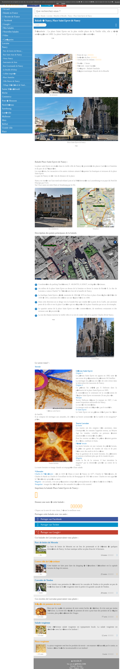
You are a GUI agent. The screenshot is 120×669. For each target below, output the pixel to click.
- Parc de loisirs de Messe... (12, 51)
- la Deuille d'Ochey (9, 70)
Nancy (5, 47)
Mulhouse (6, 116)
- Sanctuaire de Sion (9, 62)
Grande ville (7, 128)
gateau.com (80, 662)
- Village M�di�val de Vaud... (14, 85)
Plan (82, 667)
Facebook (7, 20)
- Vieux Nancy (7, 58)
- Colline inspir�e (9, 74)
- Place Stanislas (8, 77)
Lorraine (5, 43)
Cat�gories (7, 39)
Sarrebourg (6, 108)
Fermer (63, 3)
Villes (5, 35)
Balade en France (10, 13)
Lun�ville (6, 113)
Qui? (71, 667)
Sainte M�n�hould (11, 89)
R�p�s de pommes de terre (48, 603)
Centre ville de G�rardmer (47, 560)
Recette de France (11, 17)
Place (4, 131)
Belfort (5, 124)
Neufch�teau (8, 105)
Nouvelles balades (10, 32)
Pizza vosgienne (42, 640)
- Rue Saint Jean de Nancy (12, 55)
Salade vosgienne (42, 621)
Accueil (6, 9)
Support (76, 667)
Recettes (79, 665)
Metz (4, 120)
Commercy (6, 96)
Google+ (6, 24)
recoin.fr (77, 659)
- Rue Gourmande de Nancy (12, 66)
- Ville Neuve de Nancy (11, 81)
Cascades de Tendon (44, 579)
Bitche (5, 93)
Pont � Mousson (9, 101)
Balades (72, 665)
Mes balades (8, 28)
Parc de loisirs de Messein (46, 541)
